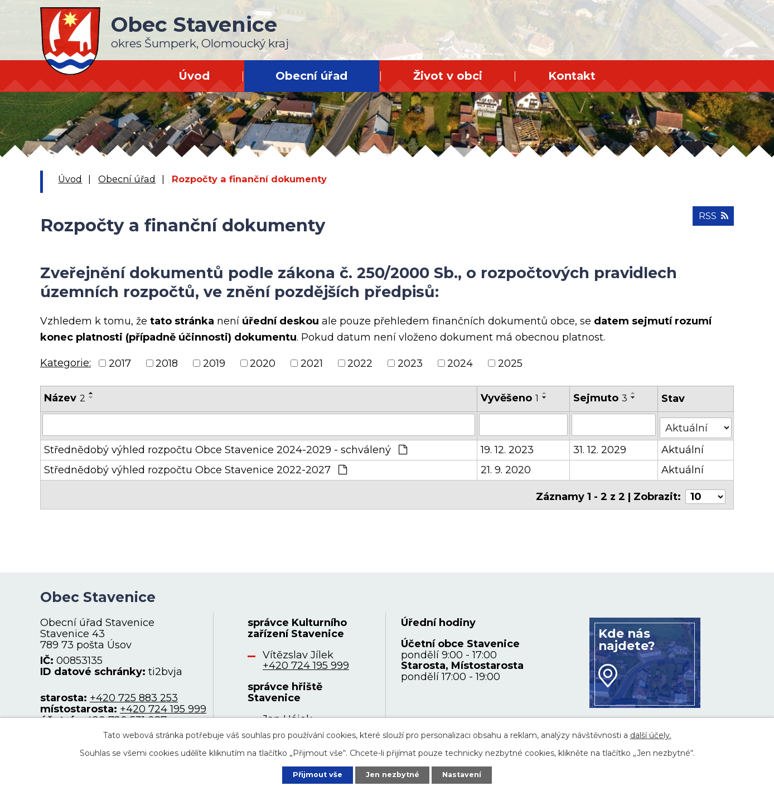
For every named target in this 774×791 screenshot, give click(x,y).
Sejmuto (601, 398)
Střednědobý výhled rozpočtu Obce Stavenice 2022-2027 (195, 466)
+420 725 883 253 (134, 691)
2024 (460, 363)
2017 (120, 363)
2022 (360, 363)
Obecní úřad (311, 76)
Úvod (194, 76)
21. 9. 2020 (506, 466)
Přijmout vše (311, 774)
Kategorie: (65, 363)
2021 (312, 363)
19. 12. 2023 (507, 446)
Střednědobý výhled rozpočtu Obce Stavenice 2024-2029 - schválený (225, 446)
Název (64, 398)
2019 (214, 363)
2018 (167, 363)
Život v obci (447, 76)
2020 (262, 363)
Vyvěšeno (510, 398)
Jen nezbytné (392, 774)
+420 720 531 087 (123, 713)
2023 (410, 363)
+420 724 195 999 (163, 702)
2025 (510, 363)
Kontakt (572, 76)
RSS (711, 220)
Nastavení (468, 774)
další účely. (650, 733)
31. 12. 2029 (600, 446)
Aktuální (683, 446)
